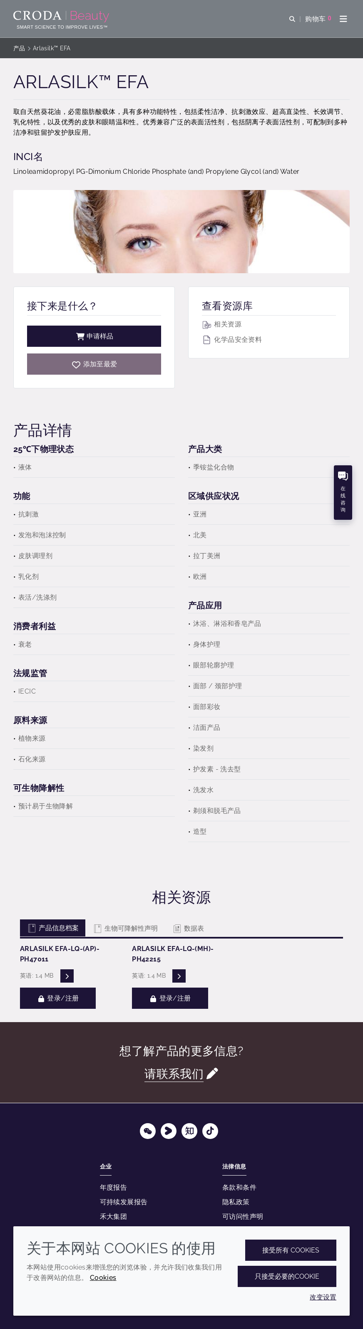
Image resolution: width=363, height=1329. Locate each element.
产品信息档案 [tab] (53, 928)
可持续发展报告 (124, 1202)
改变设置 (323, 1297)
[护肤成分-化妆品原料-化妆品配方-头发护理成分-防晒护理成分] (62, 16)
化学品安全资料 (232, 339)
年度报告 (113, 1187)
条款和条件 (239, 1187)
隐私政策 (236, 1202)
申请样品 (94, 336)
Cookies (103, 1278)
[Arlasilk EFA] (94, 364)
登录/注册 (58, 998)
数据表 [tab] (188, 928)
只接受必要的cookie (287, 1276)
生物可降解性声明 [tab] (125, 928)
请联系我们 (174, 1073)
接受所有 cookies (290, 1250)
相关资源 (221, 324)
